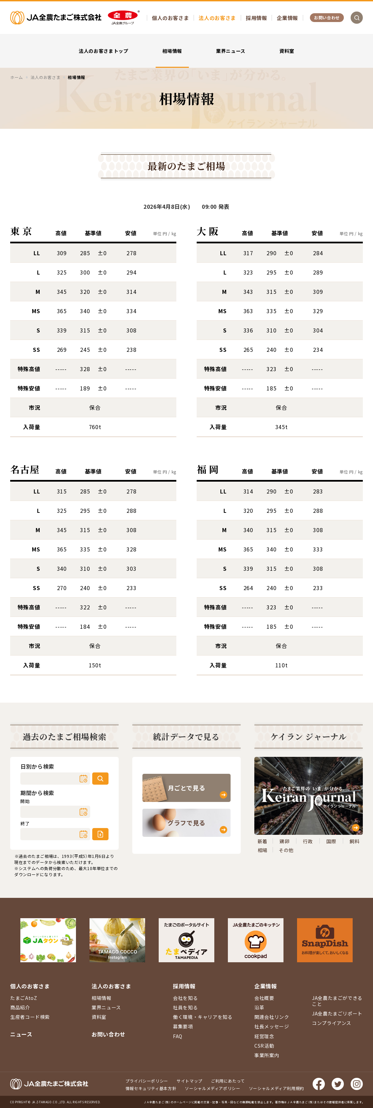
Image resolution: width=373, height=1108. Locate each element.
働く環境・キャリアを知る (203, 1016)
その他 (286, 850)
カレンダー (83, 778)
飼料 (354, 841)
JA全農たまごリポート (337, 1013)
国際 (331, 841)
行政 (308, 841)
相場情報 (172, 50)
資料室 (286, 50)
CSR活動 (264, 1045)
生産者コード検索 (30, 1016)
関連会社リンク (271, 1016)
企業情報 (287, 18)
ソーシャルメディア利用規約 (276, 1088)
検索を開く (357, 18)
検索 (100, 778)
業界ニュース (231, 50)
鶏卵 (284, 841)
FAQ (177, 1036)
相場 (263, 850)
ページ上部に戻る (357, 931)
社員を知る (185, 1007)
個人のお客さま (170, 18)
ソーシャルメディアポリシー (212, 1088)
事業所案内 (266, 1055)
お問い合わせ (327, 17)
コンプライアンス (331, 1023)
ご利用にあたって (228, 1081)
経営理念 (264, 1036)
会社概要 (264, 997)
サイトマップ (189, 1081)
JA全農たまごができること (337, 1000)
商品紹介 (20, 1007)
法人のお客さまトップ (103, 50)
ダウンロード (100, 834)
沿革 (259, 1007)
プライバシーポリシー (146, 1081)
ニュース (21, 1034)
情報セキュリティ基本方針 (151, 1088)
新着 (263, 841)
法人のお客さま (217, 18)
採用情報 (256, 18)
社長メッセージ (271, 1026)
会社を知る (185, 997)
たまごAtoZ (23, 997)
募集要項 (183, 1026)
